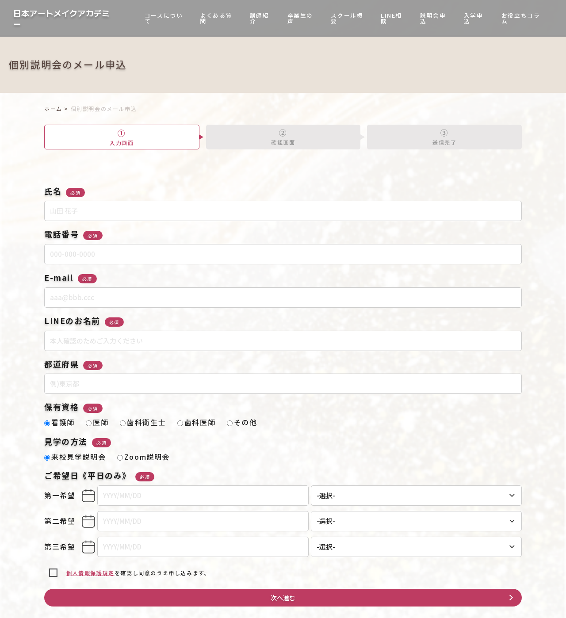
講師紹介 (259, 18)
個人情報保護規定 (90, 572)
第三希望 (59, 546)
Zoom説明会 (143, 456)
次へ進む (283, 597)
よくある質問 (216, 18)
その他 (242, 422)
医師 (97, 422)
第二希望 (59, 520)
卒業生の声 (300, 18)
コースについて (164, 18)
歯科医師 (196, 422)
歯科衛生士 (143, 422)
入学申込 (473, 18)
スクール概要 (347, 18)
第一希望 (59, 495)
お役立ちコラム (520, 18)
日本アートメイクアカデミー (61, 18)
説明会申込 (433, 18)
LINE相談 (391, 18)
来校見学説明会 (75, 456)
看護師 (59, 422)
